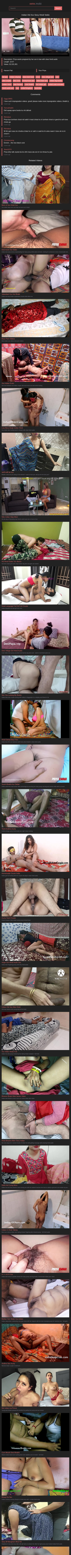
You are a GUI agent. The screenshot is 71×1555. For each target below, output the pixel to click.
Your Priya (42, 70)
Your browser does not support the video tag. (35, 36)
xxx (17, 88)
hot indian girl (41, 84)
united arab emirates (56, 84)
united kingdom (26, 88)
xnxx (38, 77)
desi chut (16, 81)
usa (57, 77)
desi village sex (47, 77)
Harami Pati (8, 70)
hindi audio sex (8, 88)
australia (38, 88)
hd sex (4, 77)
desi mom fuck (28, 77)
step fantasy (18, 84)
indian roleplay (15, 77)
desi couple (6, 81)
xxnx (35, 3)
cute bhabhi (29, 84)
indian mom (6, 84)
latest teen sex (42, 81)
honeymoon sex (28, 81)
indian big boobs (56, 81)
